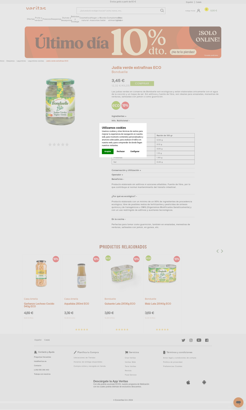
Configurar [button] (134, 151)
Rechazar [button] (121, 151)
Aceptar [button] (107, 151)
